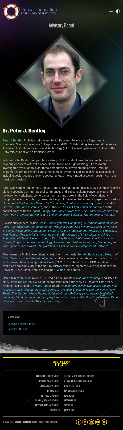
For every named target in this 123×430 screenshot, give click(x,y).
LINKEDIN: (42, 381)
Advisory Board (61, 26)
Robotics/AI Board (18, 329)
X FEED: (43, 386)
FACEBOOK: (40, 376)
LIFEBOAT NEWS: (70, 376)
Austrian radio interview (22, 282)
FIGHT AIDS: (44, 396)
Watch (61, 270)
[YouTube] (97, 422)
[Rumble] (104, 422)
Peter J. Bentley (13, 140)
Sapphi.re (53, 422)
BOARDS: (67, 391)
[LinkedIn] (91, 422)
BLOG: (66, 386)
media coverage (52, 301)
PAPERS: (67, 406)
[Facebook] (78, 422)
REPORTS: (68, 396)
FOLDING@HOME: (42, 401)
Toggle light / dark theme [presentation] (118, 11)
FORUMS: (53, 410)
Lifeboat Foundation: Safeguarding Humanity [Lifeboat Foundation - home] (53, 11)
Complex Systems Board (21, 323)
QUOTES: (67, 410)
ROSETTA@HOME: (40, 406)
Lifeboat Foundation (23, 422)
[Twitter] (85, 422)
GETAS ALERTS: (70, 381)
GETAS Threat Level (61, 364)
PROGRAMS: (68, 401)
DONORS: (50, 391)
